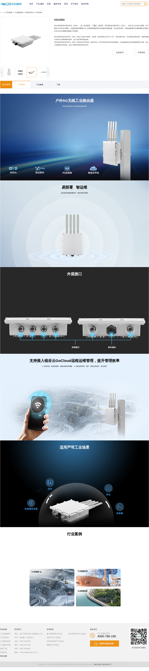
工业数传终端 (5, 641)
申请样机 (141, 52)
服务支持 (57, 4)
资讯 (66, 4)
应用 (49, 4)
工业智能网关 (5, 634)
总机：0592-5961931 (22, 641)
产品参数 (39, 85)
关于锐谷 (74, 4)
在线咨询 (119, 52)
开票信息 (3, 652)
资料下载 (3, 649)
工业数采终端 (5, 645)
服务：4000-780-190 (22, 645)
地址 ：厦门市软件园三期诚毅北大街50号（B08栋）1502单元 (28, 635)
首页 (31, 4)
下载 (58, 85)
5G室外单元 (29, 12)
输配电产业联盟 (53, 645)
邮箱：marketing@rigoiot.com (25, 652)
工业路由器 (19, 12)
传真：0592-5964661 (22, 649)
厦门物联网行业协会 (54, 634)
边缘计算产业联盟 (53, 637)
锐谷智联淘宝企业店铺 (77, 634)
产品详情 (21, 85)
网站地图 (3, 656)
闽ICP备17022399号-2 (102, 664)
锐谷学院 (85, 4)
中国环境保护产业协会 (55, 641)
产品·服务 (40, 4)
